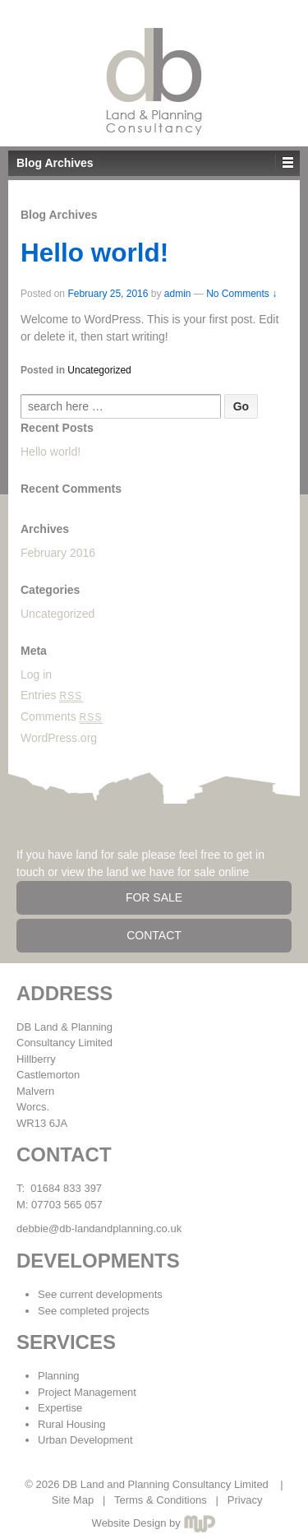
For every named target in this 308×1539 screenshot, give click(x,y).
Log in (36, 674)
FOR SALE (154, 897)
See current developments (100, 1294)
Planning (59, 1376)
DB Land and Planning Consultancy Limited (165, 1484)
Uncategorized (99, 370)
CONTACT (154, 935)
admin (177, 293)
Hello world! (94, 252)
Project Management (87, 1392)
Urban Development (85, 1440)
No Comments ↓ (241, 293)
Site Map (73, 1500)
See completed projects (93, 1311)
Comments (62, 716)
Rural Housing (71, 1424)
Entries (52, 695)
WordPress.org (59, 737)
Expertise (60, 1408)
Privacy (245, 1500)
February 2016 (58, 552)
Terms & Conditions (160, 1500)
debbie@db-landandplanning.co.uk (99, 1228)
